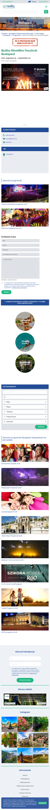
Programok (17, 35)
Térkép (32, 2)
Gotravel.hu (14, 695)
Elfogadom (42, 803)
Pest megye (39, 33)
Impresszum (25, 789)
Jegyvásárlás (43, 1)
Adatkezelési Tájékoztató (19, 287)
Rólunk (25, 775)
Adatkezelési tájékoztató (25, 786)
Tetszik (10, 703)
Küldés (6, 292)
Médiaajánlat (25, 779)
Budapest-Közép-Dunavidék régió (21, 33)
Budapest (7, 35)
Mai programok (7, 1)
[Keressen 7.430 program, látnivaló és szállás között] (23, 11)
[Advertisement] (25, 113)
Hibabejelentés (25, 782)
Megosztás (41, 703)
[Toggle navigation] (46, 6)
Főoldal (4, 33)
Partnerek (25, 796)
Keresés (41, 427)
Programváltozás (25, 793)
